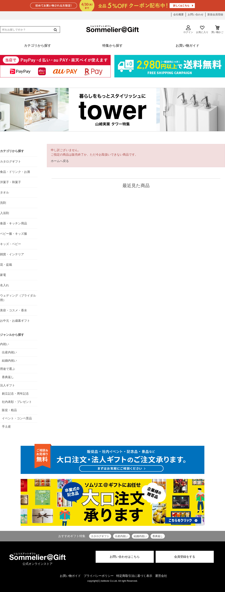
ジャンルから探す (12, 334)
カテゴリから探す (12, 151)
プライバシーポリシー (99, 575)
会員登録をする (184, 556)
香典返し (157, 536)
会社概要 (178, 14)
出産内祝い (121, 536)
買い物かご (217, 29)
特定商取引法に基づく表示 (134, 575)
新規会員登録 (215, 14)
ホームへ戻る (60, 161)
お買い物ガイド (70, 575)
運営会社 (161, 575)
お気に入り (202, 29)
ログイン (188, 29)
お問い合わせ (195, 14)
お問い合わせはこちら (125, 556)
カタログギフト (100, 536)
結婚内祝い (140, 536)
